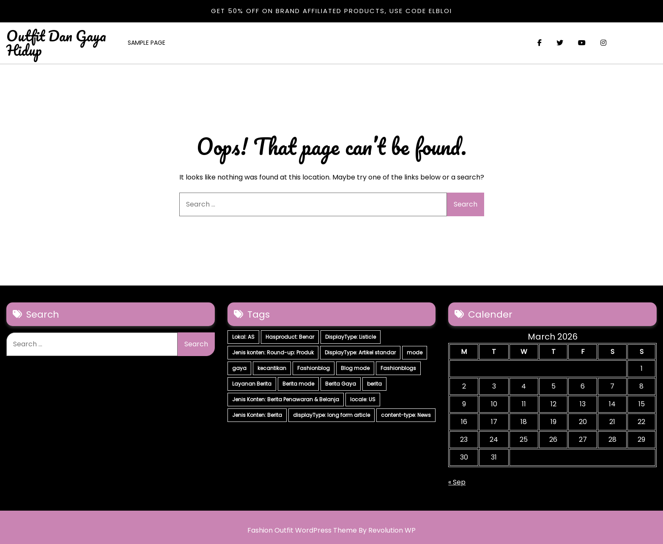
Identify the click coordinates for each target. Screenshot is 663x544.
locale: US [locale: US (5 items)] (362, 399)
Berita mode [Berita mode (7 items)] (298, 383)
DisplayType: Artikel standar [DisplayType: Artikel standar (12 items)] (360, 352)
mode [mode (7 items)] (414, 352)
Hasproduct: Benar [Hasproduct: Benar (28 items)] (290, 336)
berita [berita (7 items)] (374, 383)
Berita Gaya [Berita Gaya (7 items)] (340, 383)
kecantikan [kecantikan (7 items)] (272, 368)
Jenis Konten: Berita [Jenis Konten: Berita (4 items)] (257, 415)
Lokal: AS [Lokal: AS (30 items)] (243, 336)
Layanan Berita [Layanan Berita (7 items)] (251, 383)
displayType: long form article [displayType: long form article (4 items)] (331, 415)
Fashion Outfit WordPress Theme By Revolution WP (331, 530)
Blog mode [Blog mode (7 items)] (355, 368)
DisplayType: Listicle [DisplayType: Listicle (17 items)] (350, 336)
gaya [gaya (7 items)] (239, 368)
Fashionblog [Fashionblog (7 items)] (313, 368)
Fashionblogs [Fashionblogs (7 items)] (398, 368)
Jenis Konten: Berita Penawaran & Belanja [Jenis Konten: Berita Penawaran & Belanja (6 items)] (285, 399)
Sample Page (146, 42)
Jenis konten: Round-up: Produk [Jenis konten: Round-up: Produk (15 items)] (273, 352)
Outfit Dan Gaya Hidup (56, 43)
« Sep (457, 482)
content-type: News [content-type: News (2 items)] (406, 415)
